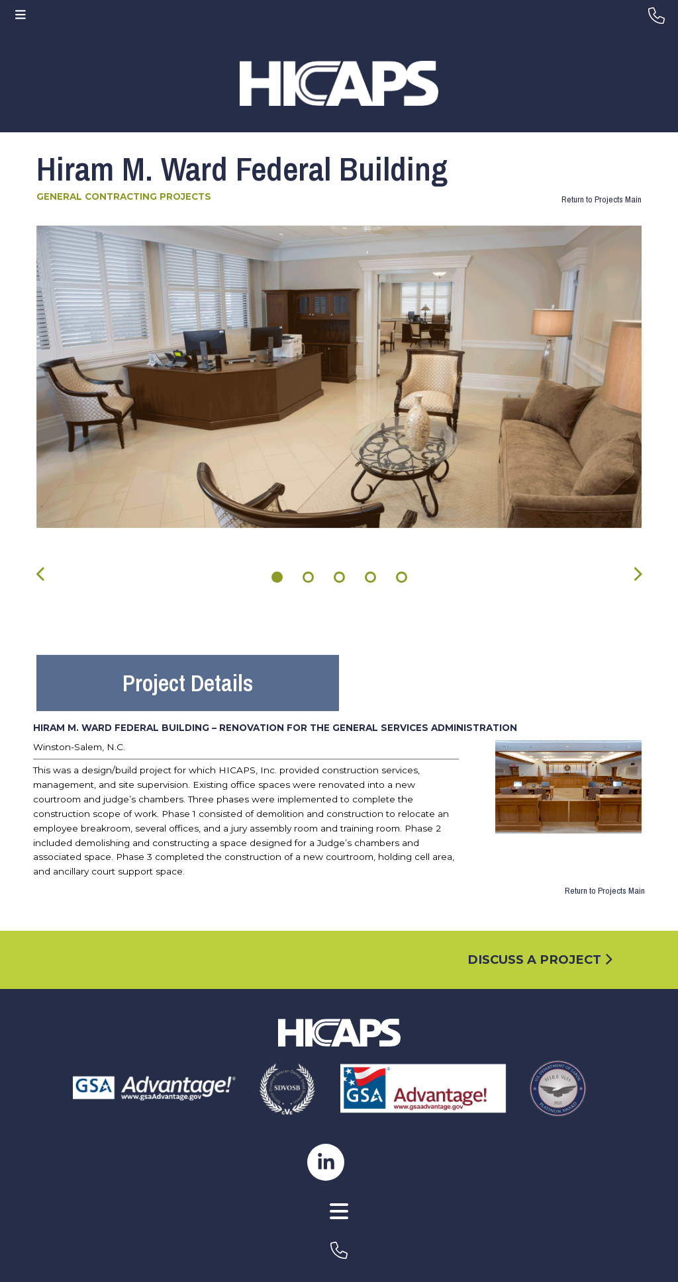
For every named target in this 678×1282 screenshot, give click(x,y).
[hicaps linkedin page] (326, 1162)
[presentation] (41, 573)
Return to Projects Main (601, 199)
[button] (277, 577)
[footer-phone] (339, 1250)
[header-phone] (656, 15)
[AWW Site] (339, 1228)
